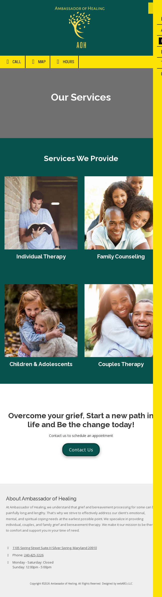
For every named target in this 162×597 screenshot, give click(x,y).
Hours (64, 62)
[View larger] (41, 320)
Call (12, 62)
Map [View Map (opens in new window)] (38, 62)
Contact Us (81, 450)
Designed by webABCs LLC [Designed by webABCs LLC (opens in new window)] (117, 583)
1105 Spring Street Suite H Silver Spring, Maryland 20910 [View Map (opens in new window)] (54, 548)
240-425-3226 (34, 555)
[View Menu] (154, 8)
